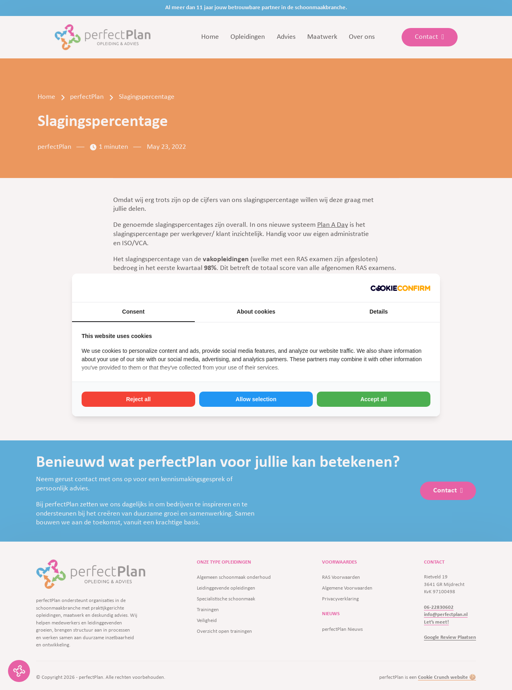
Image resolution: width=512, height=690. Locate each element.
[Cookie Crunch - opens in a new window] (400, 287)
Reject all (138, 399)
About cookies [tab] (256, 311)
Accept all (373, 399)
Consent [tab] (133, 311)
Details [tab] (379, 311)
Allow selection (256, 399)
